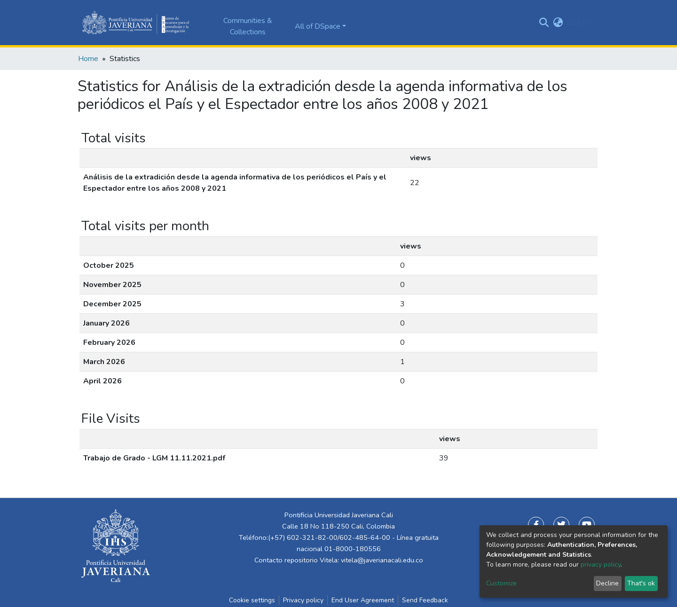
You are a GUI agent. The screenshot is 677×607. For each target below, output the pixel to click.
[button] (558, 22)
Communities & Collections (247, 26)
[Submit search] (544, 22)
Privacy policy (303, 600)
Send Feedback (425, 600)
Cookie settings (252, 600)
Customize (501, 583)
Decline (607, 583)
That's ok (641, 583)
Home (88, 59)
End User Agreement (362, 600)
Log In (578, 22)
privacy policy (601, 564)
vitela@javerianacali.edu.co (382, 560)
